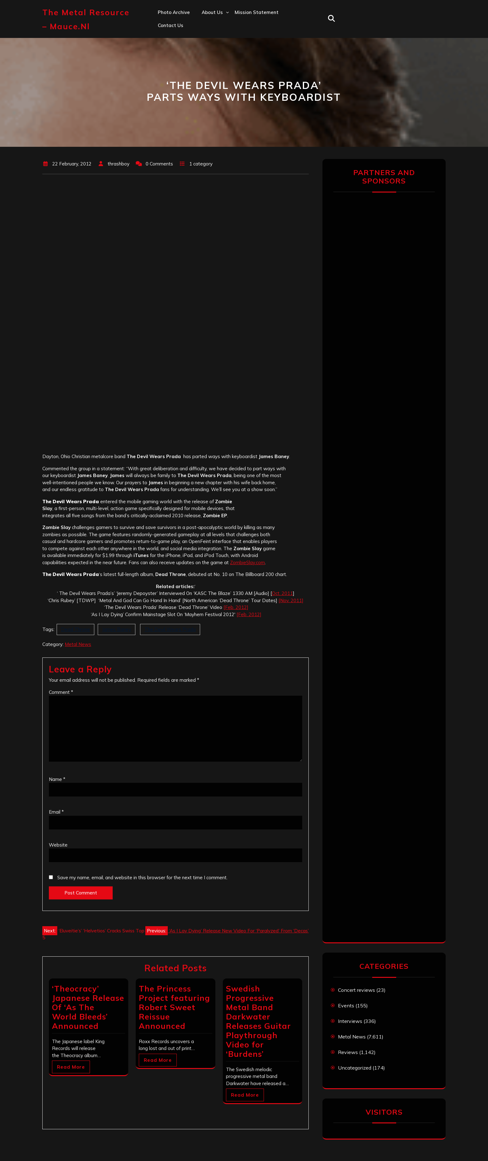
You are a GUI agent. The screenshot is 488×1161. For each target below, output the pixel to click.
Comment (61, 692)
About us (212, 12)
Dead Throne (75, 629)
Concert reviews (356, 990)
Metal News (78, 644)
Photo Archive (174, 12)
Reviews (348, 1052)
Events (346, 1005)
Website (58, 845)
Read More (71, 1067)
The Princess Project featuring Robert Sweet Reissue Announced (174, 1007)
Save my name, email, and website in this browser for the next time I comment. (142, 877)
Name (57, 779)
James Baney (116, 629)
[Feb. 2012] (235, 607)
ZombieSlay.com (247, 562)
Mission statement (257, 12)
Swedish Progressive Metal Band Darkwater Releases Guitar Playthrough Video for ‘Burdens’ (258, 1021)
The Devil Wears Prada (170, 629)
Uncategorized (354, 1068)
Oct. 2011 (282, 593)
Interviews (350, 1021)
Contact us (170, 25)
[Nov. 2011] (291, 600)
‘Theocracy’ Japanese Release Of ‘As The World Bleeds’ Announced (88, 1007)
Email (56, 812)
